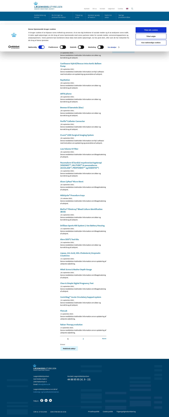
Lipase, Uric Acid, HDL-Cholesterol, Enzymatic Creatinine (80, 254)
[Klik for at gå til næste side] (104, 339)
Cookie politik (108, 411)
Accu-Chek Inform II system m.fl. (74, 49)
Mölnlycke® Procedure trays (72, 195)
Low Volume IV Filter (69, 148)
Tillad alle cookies (151, 5)
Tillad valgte (151, 12)
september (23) (120, 47)
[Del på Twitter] (69, 41)
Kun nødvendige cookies (151, 18)
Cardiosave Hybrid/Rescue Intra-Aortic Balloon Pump (80, 64)
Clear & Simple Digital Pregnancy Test (76, 283)
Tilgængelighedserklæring (126, 411)
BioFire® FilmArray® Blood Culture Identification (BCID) (81, 210)
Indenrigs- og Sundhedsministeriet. (46, 392)
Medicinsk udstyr (41, 30)
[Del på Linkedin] (65, 41)
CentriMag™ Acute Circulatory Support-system (80, 297)
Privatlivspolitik (93, 411)
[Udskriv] (104, 41)
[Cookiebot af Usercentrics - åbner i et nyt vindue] (14, 22)
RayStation (65, 80)
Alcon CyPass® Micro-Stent (71, 181)
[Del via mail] (73, 41)
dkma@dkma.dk (44, 384)
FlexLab (63, 310)
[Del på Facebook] (62, 41)
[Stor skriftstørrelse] (100, 41)
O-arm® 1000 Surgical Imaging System (77, 135)
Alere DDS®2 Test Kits (69, 239)
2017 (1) (116, 50)
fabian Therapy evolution (71, 324)
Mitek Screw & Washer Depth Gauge (76, 269)
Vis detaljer (112, 23)
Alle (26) (116, 34)
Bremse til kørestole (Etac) (72, 107)
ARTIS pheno (65, 93)
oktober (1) (119, 44)
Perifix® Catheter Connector (72, 121)
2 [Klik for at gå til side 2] (83, 339)
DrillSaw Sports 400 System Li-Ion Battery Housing (82, 225)
